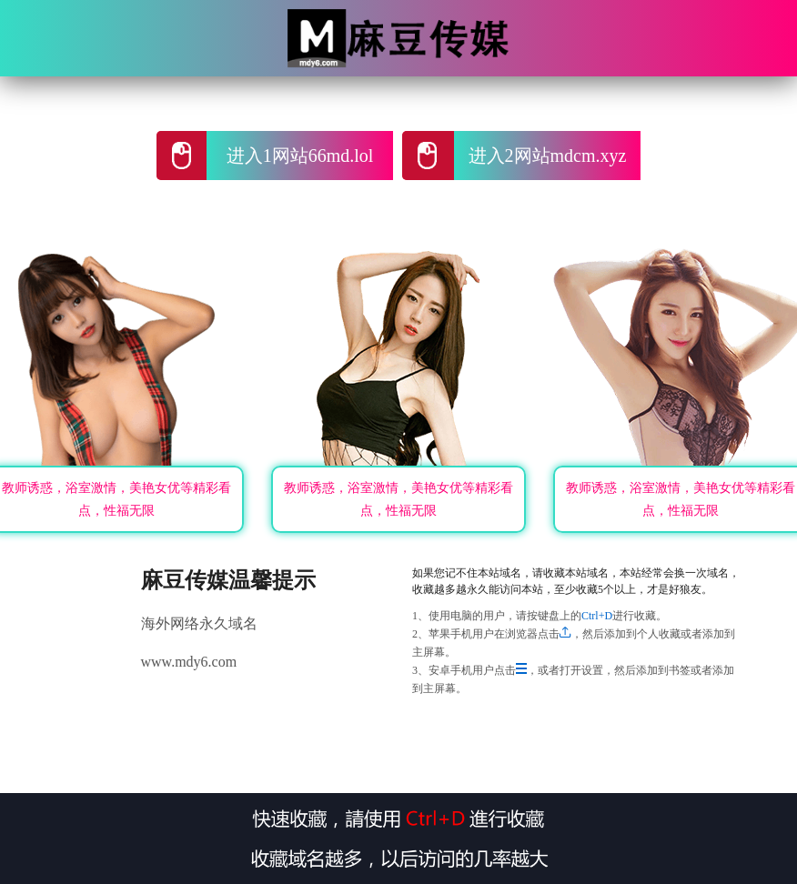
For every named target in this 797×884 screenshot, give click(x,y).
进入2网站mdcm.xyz (548, 156)
